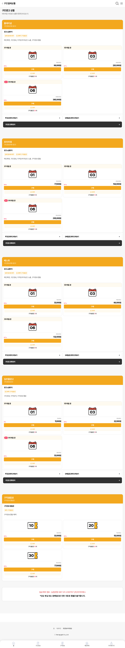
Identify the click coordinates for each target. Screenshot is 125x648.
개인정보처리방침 (67, 628)
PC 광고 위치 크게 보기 (11, 118)
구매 (32, 69)
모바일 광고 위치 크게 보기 (72, 118)
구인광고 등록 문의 (10, 124)
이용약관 (58, 628)
